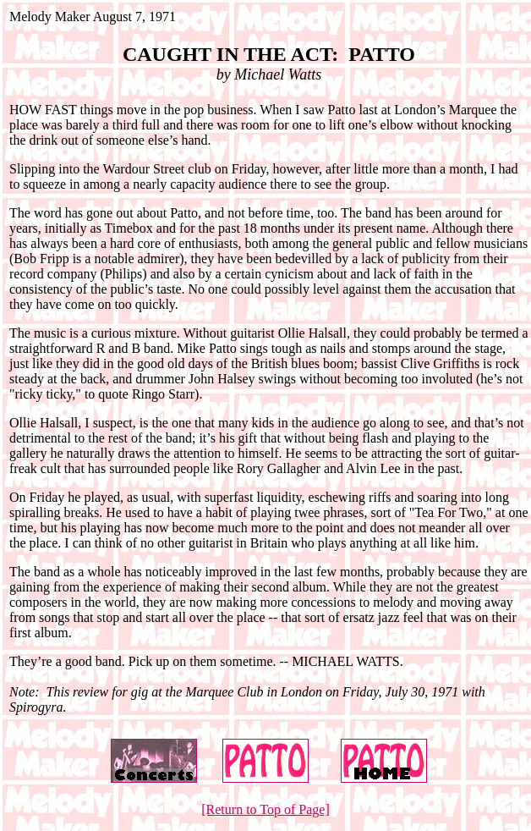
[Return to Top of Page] (265, 809)
